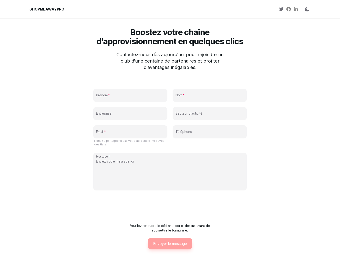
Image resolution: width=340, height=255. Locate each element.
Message (102, 156)
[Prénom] (130, 97)
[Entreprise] (130, 115)
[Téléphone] (209, 133)
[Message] (170, 173)
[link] (281, 9)
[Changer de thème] (306, 9)
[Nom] (209, 97)
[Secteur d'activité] (209, 115)
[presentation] (170, 206)
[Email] (130, 133)
